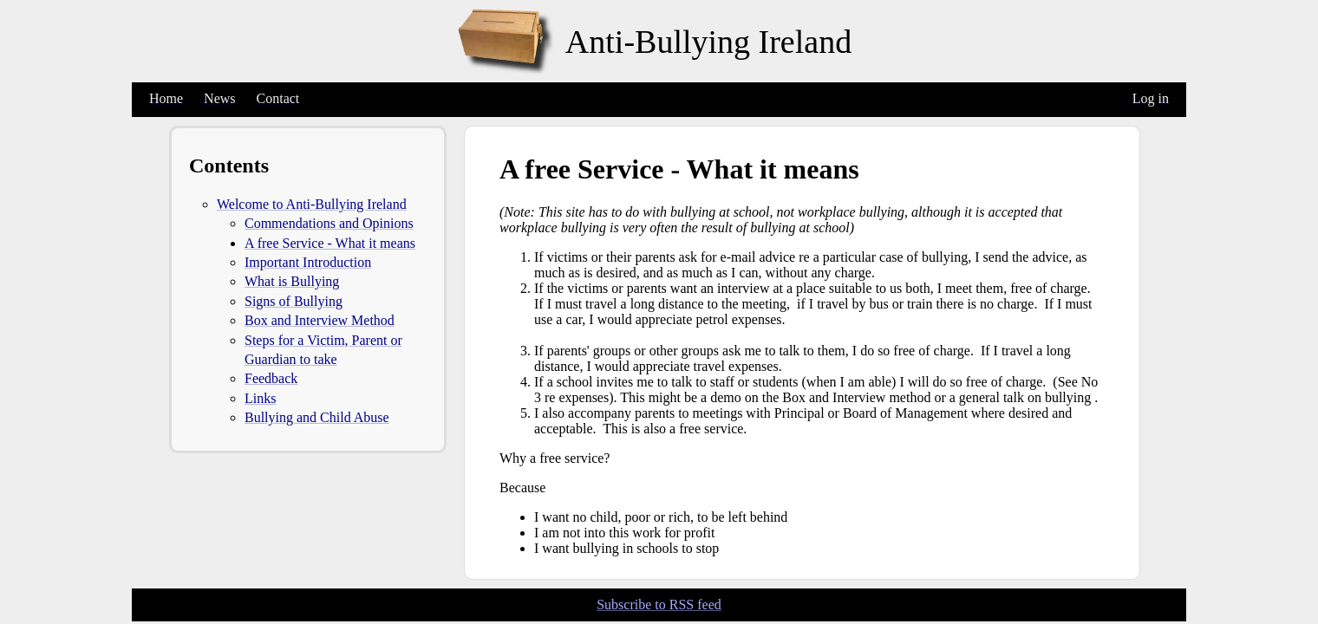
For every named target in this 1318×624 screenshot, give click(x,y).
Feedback (271, 378)
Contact (278, 98)
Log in (1150, 98)
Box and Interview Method (320, 320)
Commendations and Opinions (329, 223)
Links (260, 398)
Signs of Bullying (294, 301)
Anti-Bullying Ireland (708, 41)
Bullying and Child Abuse (317, 417)
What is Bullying (292, 281)
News (219, 98)
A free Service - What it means (330, 243)
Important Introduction (308, 262)
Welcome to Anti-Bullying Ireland (312, 204)
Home (166, 98)
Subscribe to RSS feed (659, 604)
